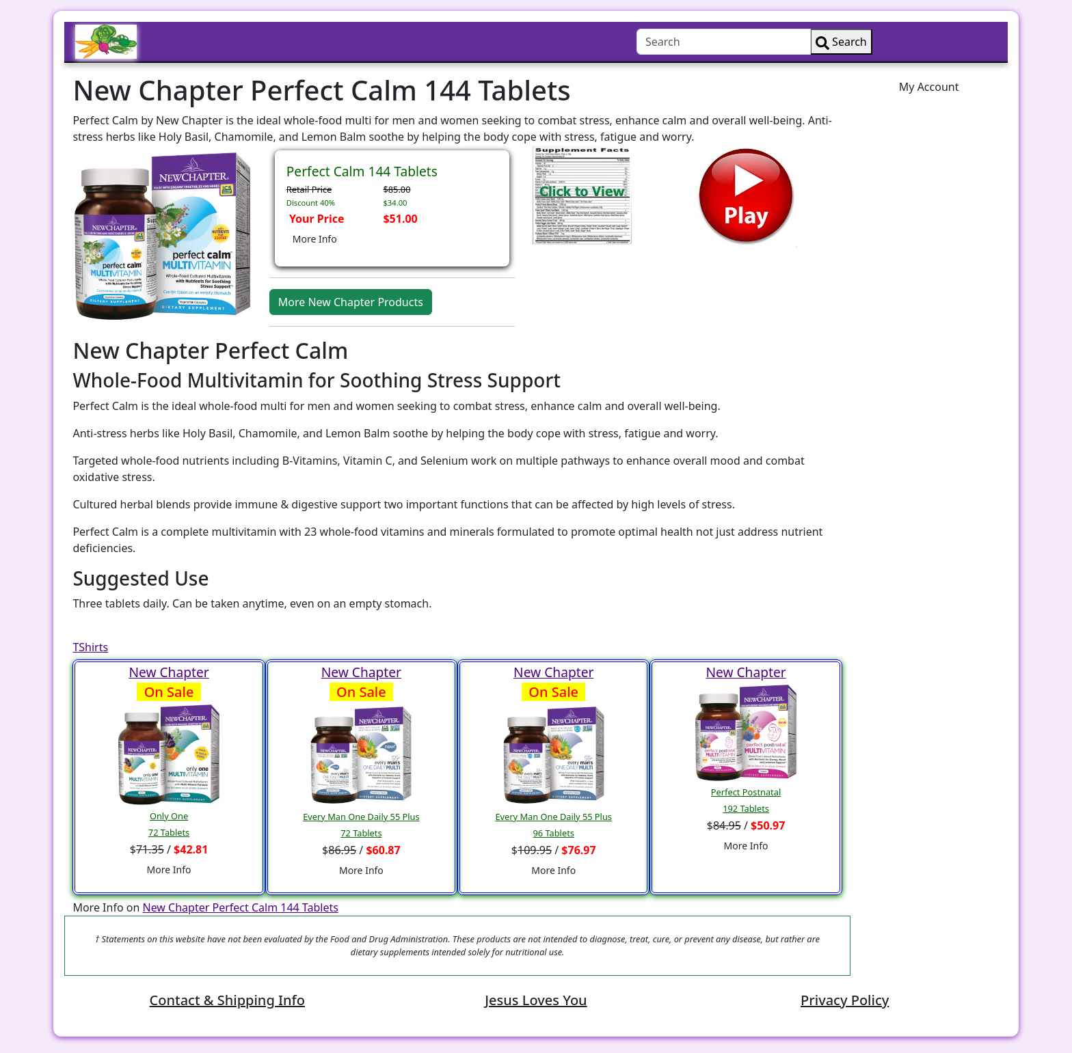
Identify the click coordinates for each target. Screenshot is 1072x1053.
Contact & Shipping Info (227, 1000)
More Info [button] (315, 238)
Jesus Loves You (536, 1000)
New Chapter (169, 672)
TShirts (90, 647)
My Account (929, 86)
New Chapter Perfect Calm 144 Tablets (240, 907)
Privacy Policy (845, 1000)
